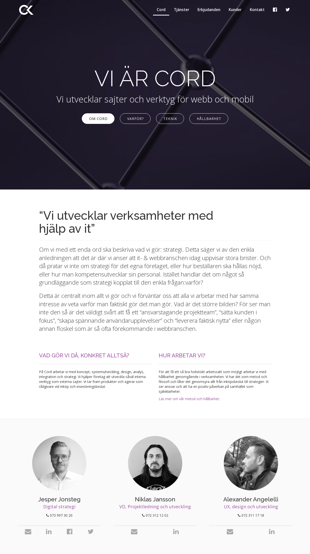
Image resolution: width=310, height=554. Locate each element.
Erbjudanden (208, 9)
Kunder (235, 9)
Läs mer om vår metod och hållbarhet (189, 398)
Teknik (170, 118)
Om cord (98, 118)
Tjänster (181, 9)
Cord (161, 9)
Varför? (135, 118)
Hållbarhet (209, 118)
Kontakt (257, 9)
